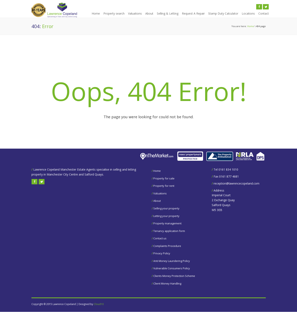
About (149, 13)
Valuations (135, 13)
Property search (114, 13)
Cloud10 (99, 304)
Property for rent (163, 186)
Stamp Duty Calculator (223, 13)
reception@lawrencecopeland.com (236, 183)
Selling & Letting (167, 13)
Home (96, 13)
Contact (263, 13)
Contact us (159, 238)
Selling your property (166, 208)
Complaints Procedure (167, 246)
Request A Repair (193, 13)
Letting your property (166, 216)
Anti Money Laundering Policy (171, 261)
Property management (167, 223)
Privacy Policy (161, 253)
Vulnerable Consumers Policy (171, 268)
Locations (248, 13)
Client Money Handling (167, 283)
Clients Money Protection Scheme (174, 276)
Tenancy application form (169, 231)
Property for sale (164, 178)
